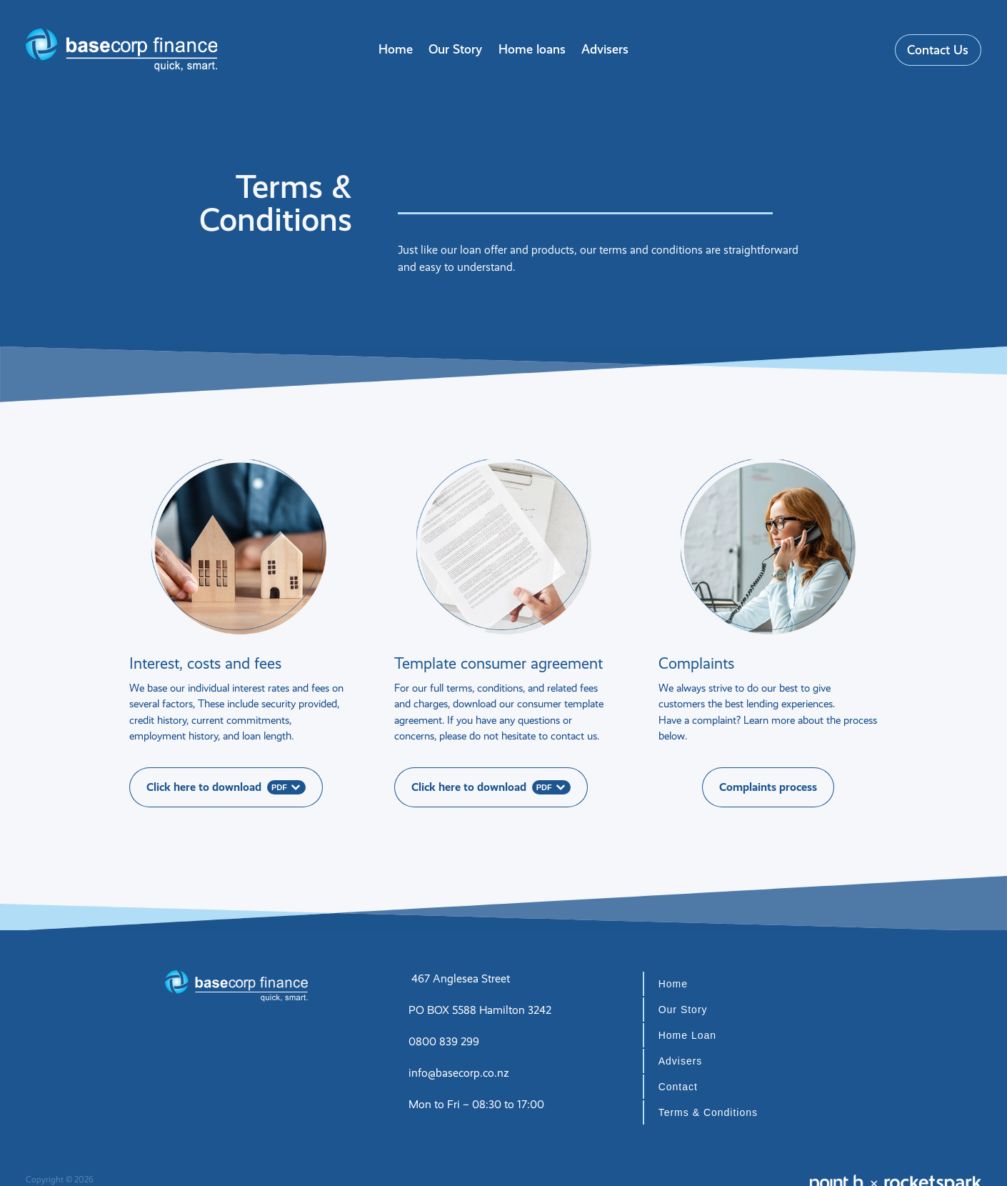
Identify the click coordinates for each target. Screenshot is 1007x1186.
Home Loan (687, 1035)
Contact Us (937, 49)
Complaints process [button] (768, 787)
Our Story (455, 48)
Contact (678, 1086)
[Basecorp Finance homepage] (121, 50)
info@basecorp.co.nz (459, 1073)
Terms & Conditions (708, 1112)
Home (396, 48)
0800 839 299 (444, 1041)
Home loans (532, 48)
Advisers (604, 48)
